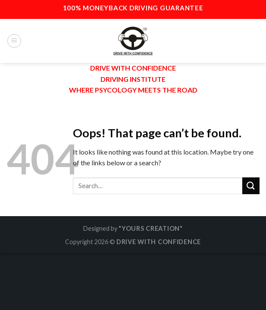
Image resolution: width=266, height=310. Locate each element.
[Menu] (14, 41)
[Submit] (251, 185)
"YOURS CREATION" (151, 228)
